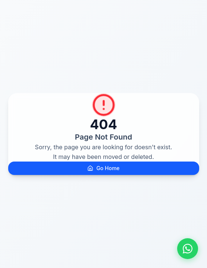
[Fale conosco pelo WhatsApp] (187, 248)
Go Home (103, 168)
